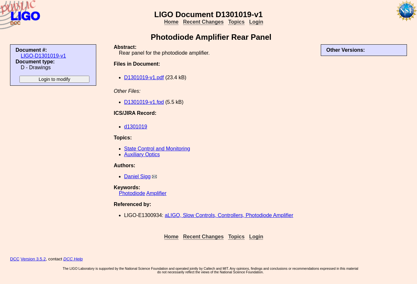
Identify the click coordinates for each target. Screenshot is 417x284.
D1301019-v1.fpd (144, 102)
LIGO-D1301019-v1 (43, 56)
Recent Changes (203, 22)
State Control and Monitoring (157, 148)
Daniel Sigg (137, 176)
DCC (14, 259)
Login (256, 22)
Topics (236, 22)
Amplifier (156, 193)
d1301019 (135, 126)
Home (171, 22)
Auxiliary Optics (142, 154)
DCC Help (73, 259)
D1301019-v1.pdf (144, 77)
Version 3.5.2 (33, 259)
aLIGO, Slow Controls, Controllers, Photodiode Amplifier (229, 215)
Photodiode (132, 193)
